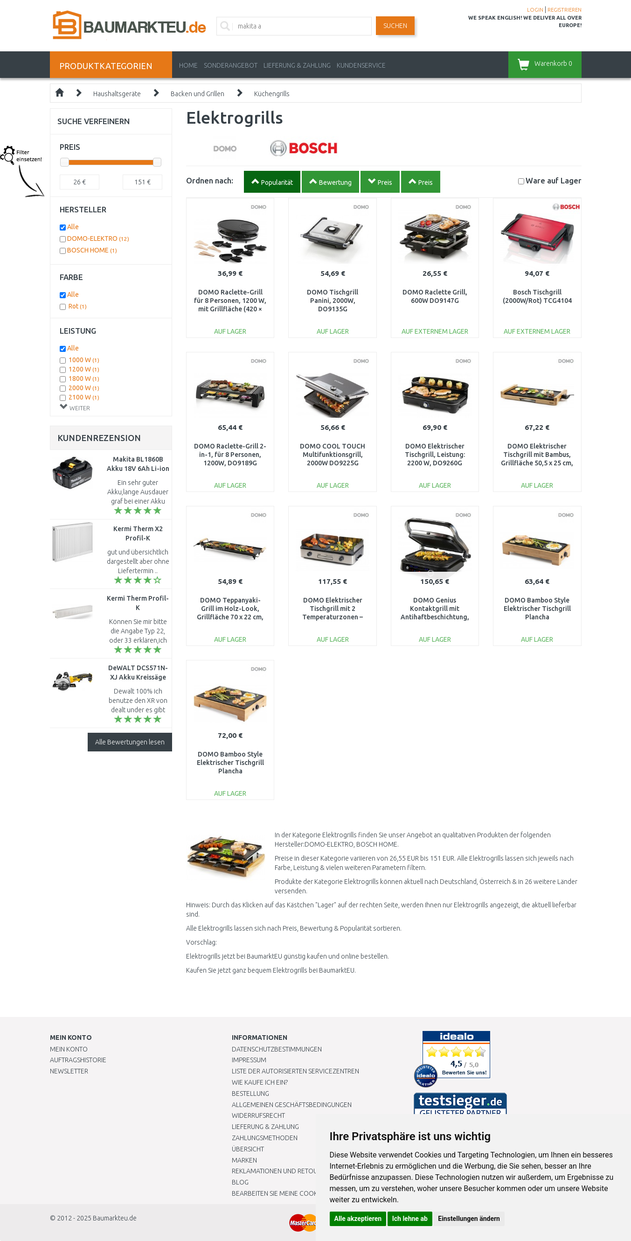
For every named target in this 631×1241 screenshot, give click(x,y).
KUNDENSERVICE (361, 65)
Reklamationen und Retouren (280, 1171)
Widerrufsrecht (258, 1115)
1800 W (84, 378)
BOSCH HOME (92, 250)
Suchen (395, 25)
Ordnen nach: (209, 180)
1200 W (84, 369)
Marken (244, 1160)
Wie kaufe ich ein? (260, 1082)
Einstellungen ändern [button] (469, 1218)
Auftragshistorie (78, 1060)
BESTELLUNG (250, 1093)
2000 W (84, 388)
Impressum (249, 1060)
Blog (240, 1182)
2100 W (84, 397)
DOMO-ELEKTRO (98, 238)
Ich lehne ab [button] (410, 1218)
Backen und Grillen (197, 94)
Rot (78, 306)
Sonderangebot (230, 65)
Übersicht (248, 1149)
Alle (73, 227)
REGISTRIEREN (565, 10)
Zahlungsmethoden (265, 1138)
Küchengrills (272, 94)
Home (188, 65)
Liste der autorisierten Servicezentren (295, 1071)
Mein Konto (69, 1049)
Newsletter (69, 1071)
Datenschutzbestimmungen (277, 1049)
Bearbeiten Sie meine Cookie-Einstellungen (301, 1193)
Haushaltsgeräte (117, 94)
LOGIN (535, 10)
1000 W (84, 360)
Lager (554, 180)
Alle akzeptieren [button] (358, 1218)
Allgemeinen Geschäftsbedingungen (292, 1104)
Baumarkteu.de (115, 1218)
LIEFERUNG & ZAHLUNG (297, 65)
